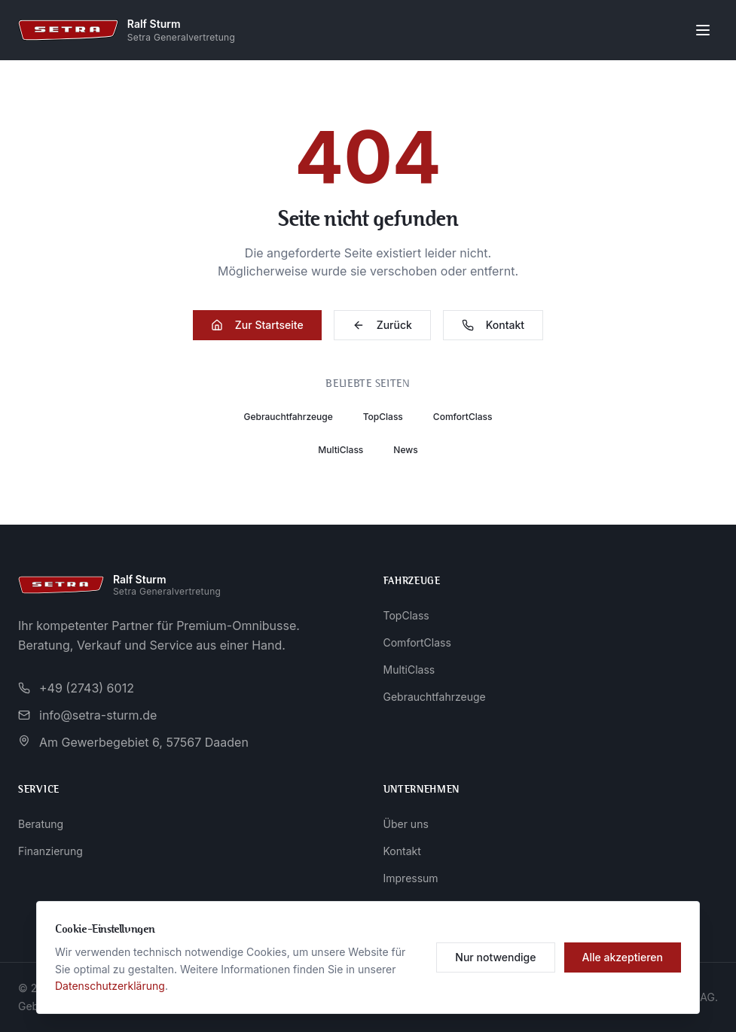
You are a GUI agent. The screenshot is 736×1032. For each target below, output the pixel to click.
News (405, 449)
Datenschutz (414, 905)
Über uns (406, 823)
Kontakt (493, 324)
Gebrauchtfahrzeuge (287, 416)
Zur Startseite (257, 324)
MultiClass (340, 449)
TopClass (383, 416)
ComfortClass (463, 416)
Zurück (382, 324)
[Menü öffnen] (703, 30)
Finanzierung (50, 851)
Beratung (40, 823)
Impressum (410, 878)
